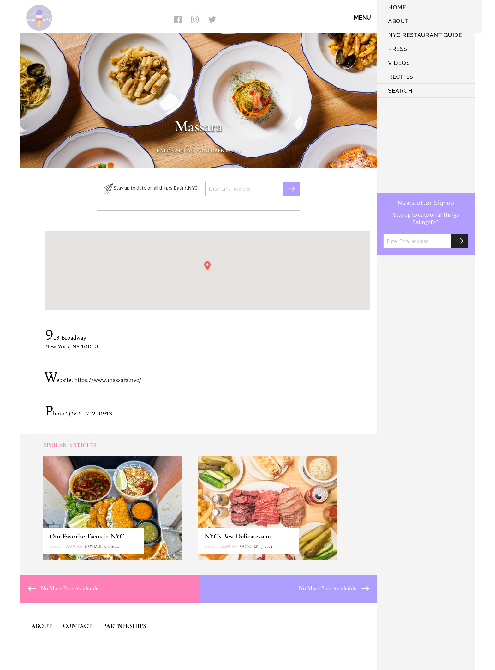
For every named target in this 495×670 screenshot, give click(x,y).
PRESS (397, 49)
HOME (397, 7)
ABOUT (398, 21)
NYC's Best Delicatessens (238, 536)
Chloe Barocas (65, 546)
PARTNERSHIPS (124, 626)
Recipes (400, 76)
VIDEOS (399, 62)
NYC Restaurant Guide (425, 35)
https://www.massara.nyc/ (108, 380)
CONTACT (77, 626)
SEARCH (400, 90)
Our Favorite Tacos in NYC (87, 536)
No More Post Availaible (63, 588)
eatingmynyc (176, 150)
